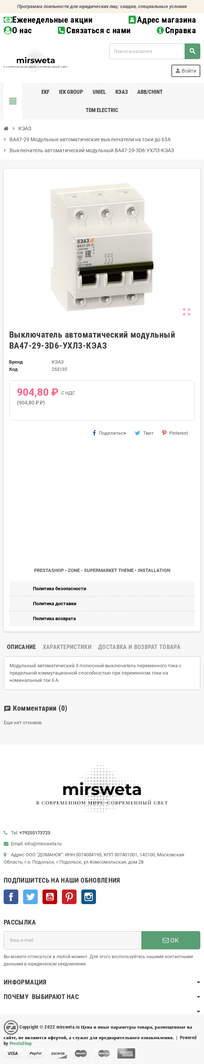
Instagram (88, 897)
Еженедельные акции (48, 20)
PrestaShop (21, 1043)
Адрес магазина (162, 20)
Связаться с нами (94, 30)
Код (13, 369)
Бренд (16, 362)
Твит (144, 433)
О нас (18, 30)
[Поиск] (154, 51)
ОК (171, 940)
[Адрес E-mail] (72, 940)
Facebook (11, 897)
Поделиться (109, 433)
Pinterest (175, 433)
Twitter (30, 897)
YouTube (49, 897)
